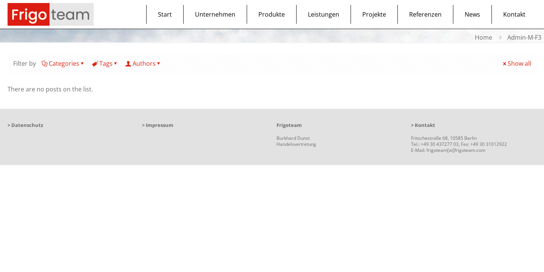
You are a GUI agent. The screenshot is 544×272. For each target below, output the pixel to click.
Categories (63, 63)
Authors (143, 63)
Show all (516, 63)
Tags (105, 63)
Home (483, 37)
